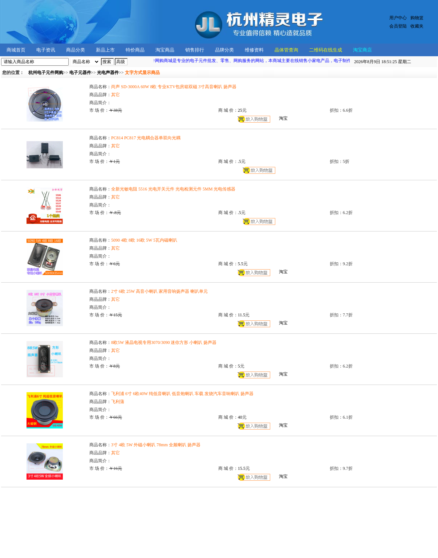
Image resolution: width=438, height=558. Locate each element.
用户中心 (398, 17)
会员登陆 (398, 26)
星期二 (382, 61)
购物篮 (416, 17)
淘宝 (283, 118)
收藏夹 (416, 26)
